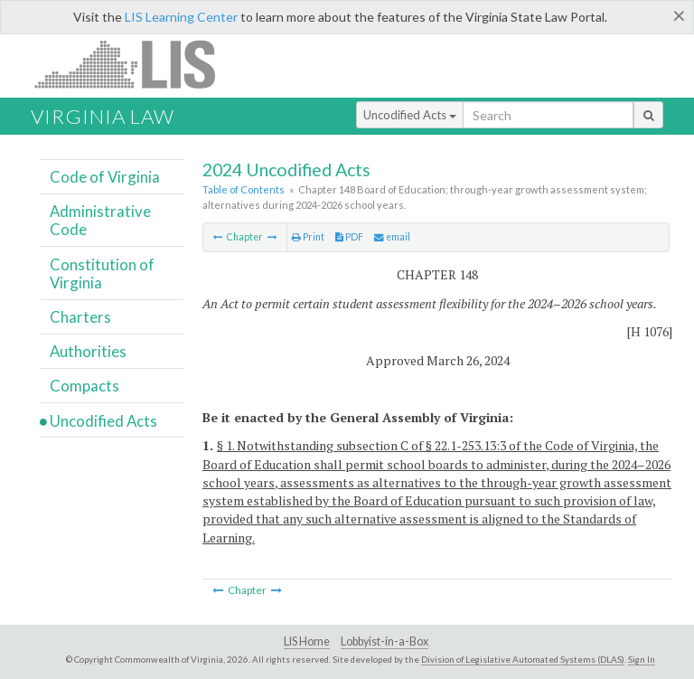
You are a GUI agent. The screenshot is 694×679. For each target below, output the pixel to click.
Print (308, 236)
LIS (135, 64)
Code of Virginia (105, 176)
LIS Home (307, 641)
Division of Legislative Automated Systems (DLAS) (522, 659)
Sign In (641, 659)
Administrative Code (100, 220)
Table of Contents (243, 189)
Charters (80, 316)
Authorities (88, 351)
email (392, 236)
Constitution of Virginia (102, 273)
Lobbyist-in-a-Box (384, 641)
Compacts (84, 385)
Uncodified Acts (409, 115)
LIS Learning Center (181, 16)
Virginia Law (102, 116)
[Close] (679, 15)
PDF (349, 236)
